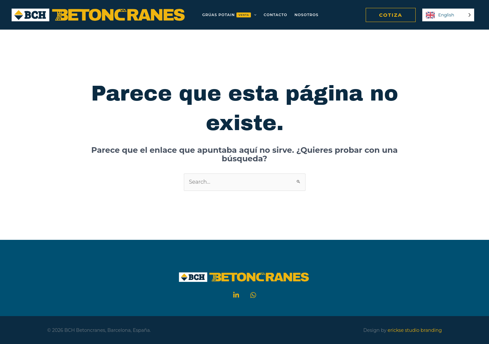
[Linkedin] (236, 295)
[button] (391, 15)
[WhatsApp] (253, 295)
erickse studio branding (415, 330)
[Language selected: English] (448, 15)
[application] (254, 15)
